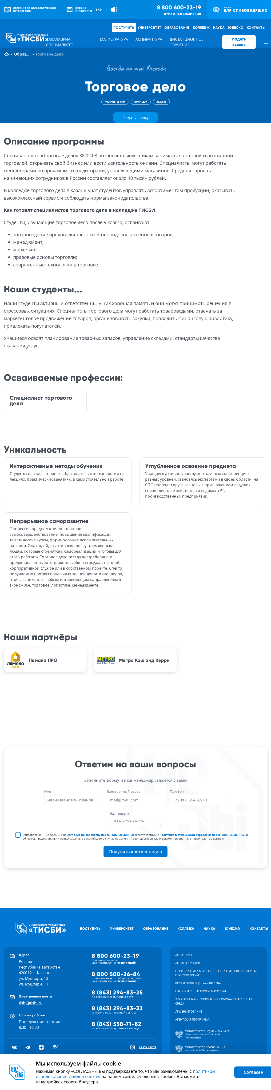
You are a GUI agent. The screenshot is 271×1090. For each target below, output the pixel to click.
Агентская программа (192, 1020)
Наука (219, 27)
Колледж (201, 27)
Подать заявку (136, 117)
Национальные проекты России (200, 991)
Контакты (256, 27)
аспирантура (149, 39)
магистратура (114, 39)
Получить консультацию (135, 851)
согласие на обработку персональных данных (101, 835)
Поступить (123, 27)
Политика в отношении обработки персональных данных (202, 835)
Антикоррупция (187, 963)
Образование (177, 27)
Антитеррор (184, 955)
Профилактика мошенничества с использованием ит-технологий (216, 973)
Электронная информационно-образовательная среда (213, 1001)
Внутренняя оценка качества (198, 983)
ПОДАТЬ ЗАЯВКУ (239, 42)
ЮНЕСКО (235, 27)
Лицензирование (188, 1012)
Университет (149, 27)
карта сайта (147, 1047)
